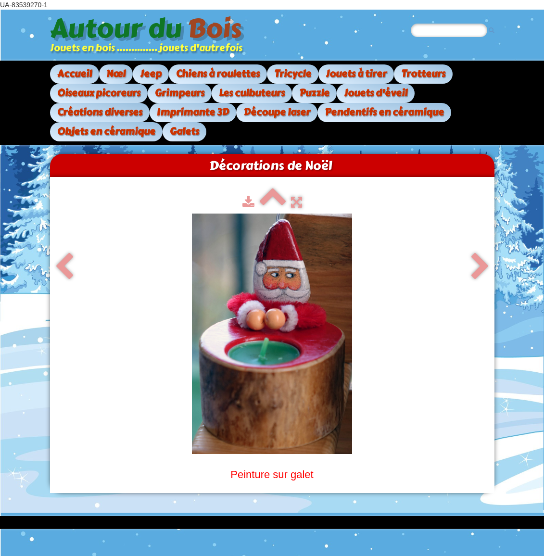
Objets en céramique (106, 131)
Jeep (151, 73)
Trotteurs (423, 73)
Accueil (74, 73)
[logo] (150, 35)
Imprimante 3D (193, 112)
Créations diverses (99, 112)
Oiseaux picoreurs (98, 93)
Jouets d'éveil (375, 93)
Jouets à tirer (356, 73)
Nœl (116, 73)
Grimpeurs (179, 93)
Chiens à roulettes (218, 73)
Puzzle (314, 93)
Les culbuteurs (252, 93)
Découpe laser (276, 112)
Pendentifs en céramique (384, 112)
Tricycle (292, 73)
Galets (184, 131)
